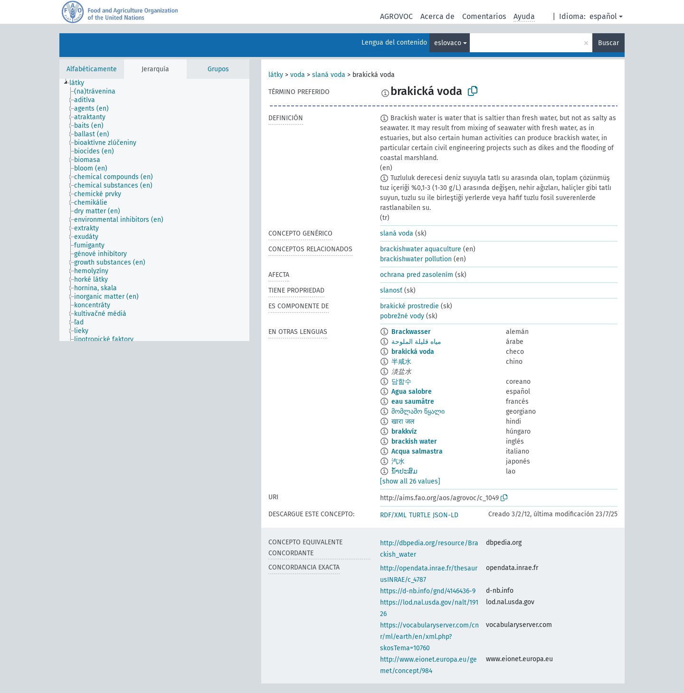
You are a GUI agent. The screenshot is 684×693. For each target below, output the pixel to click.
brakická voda (412, 352)
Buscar (608, 43)
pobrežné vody (402, 316)
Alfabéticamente (91, 69)
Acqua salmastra (417, 451)
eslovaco (447, 43)
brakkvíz (404, 431)
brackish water (414, 441)
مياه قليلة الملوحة (416, 342)
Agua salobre (411, 392)
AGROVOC (396, 16)
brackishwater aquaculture (420, 249)
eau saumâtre (412, 402)
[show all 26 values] (410, 481)
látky (275, 75)
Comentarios (484, 16)
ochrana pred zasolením (416, 275)
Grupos (218, 69)
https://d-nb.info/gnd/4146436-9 (427, 591)
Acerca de (437, 16)
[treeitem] (81, 83)
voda (297, 75)
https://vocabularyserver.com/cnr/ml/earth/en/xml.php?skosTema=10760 (429, 636)
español (603, 16)
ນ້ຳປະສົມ (404, 471)
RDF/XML (393, 515)
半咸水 (401, 362)
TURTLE (419, 515)
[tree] (154, 210)
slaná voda (328, 75)
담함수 (401, 382)
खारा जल (402, 422)
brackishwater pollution (416, 259)
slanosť (391, 290)
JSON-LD (445, 515)
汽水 (398, 461)
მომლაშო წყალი (418, 412)
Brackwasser (411, 332)
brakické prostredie (409, 306)
